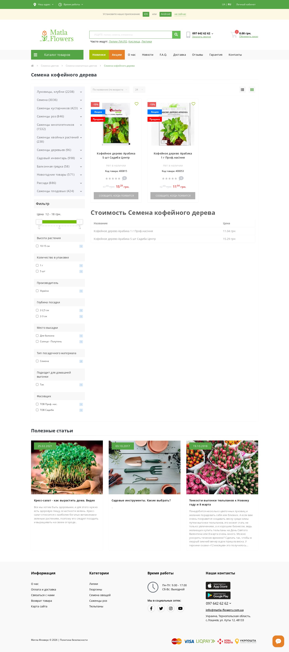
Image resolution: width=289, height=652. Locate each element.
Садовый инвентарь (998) (56, 158)
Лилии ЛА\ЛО (118, 41)
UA (223, 4)
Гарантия (215, 54)
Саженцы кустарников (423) (57, 108)
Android (165, 14)
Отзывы (197, 54)
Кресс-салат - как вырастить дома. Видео (64, 500)
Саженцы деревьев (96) (54, 150)
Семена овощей (100, 595)
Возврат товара (41, 601)
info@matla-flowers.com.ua (225, 610)
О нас (132, 54)
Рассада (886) (46, 183)
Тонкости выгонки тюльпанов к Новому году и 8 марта (219, 502)
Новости (148, 54)
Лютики (146, 41)
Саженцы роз (98, 601)
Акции (117, 54)
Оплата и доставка (43, 589)
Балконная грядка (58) (53, 166)
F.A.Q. (163, 54)
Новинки (99, 54)
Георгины (95, 589)
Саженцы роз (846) (50, 116)
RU (229, 4)
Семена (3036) (47, 100)
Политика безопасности (74, 640)
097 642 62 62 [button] (218, 603)
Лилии (93, 584)
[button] (43, 4)
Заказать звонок (201, 36)
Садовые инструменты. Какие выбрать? (141, 500)
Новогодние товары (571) (56, 174)
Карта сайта (39, 606)
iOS (146, 14)
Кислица (134, 41)
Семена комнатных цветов (81, 65)
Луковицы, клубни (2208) (55, 92)
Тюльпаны (96, 606)
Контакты (235, 54)
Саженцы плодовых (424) (55, 191)
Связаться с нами (43, 595)
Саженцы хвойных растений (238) (58, 139)
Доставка (179, 54)
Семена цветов (50, 65)
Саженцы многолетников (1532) (55, 127)
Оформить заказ (248, 36)
